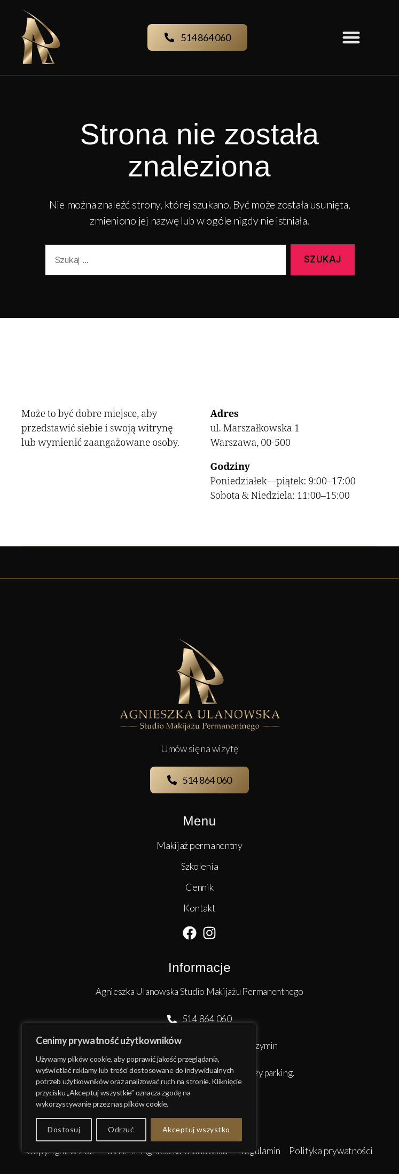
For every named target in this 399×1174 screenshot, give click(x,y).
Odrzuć (121, 1129)
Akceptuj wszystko (196, 1129)
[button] (351, 38)
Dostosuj (64, 1129)
